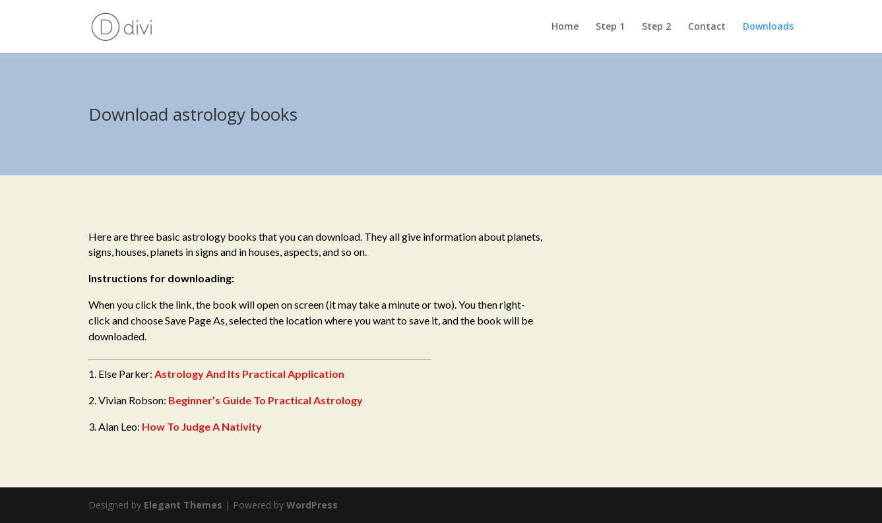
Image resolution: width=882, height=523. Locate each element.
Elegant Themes (183, 505)
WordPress (312, 505)
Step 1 (610, 27)
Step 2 (656, 27)
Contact (707, 27)
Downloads (768, 27)
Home (565, 27)
